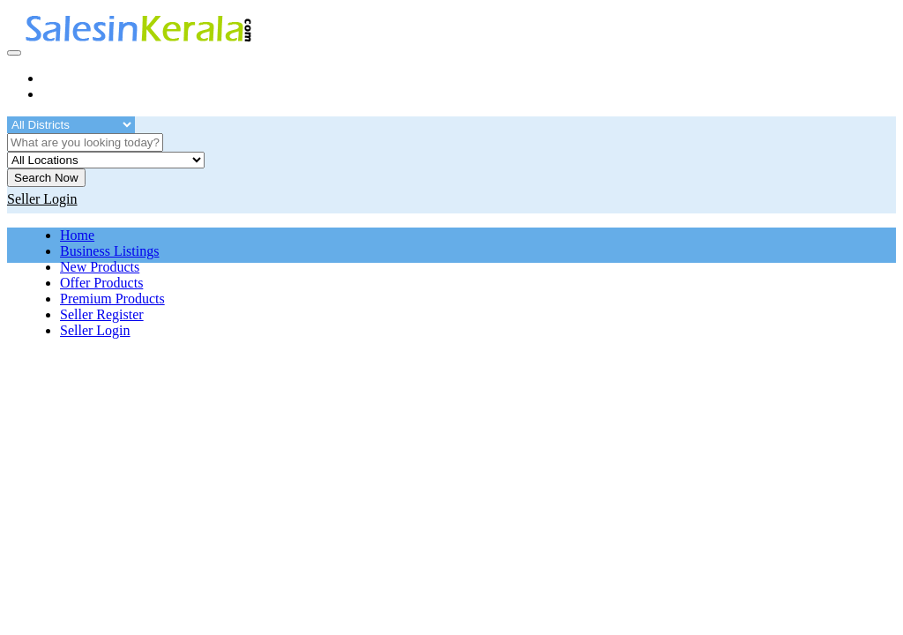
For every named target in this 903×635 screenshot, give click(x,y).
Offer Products (101, 282)
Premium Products (112, 298)
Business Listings (109, 250)
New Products (99, 266)
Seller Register (102, 314)
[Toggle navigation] (14, 53)
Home (77, 235)
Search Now (46, 177)
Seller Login (95, 330)
